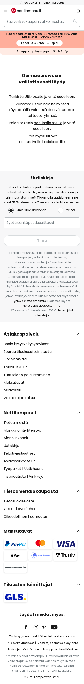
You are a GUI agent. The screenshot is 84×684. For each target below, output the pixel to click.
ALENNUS (39, 43)
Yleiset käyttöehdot (21, 508)
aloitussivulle (30, 141)
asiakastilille (54, 141)
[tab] (42, 366)
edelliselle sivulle (48, 122)
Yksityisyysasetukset (23, 636)
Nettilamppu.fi (21, 413)
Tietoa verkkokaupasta (31, 491)
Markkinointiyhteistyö (22, 430)
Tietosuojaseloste (19, 501)
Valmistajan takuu (19, 397)
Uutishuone (34, 468)
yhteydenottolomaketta (30, 301)
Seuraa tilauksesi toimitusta (28, 351)
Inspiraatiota (15, 476)
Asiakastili (12, 390)
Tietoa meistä (16, 422)
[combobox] (42, 21)
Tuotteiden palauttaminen (27, 374)
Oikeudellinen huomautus (26, 516)
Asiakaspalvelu (22, 334)
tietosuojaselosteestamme (41, 305)
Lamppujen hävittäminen (60, 649)
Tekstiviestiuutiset (19, 453)
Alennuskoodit (16, 437)
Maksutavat (14, 382)
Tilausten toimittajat (28, 584)
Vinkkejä (36, 476)
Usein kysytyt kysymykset (26, 343)
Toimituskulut (15, 367)
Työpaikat (12, 468)
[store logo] (28, 10)
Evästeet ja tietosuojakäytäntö (57, 643)
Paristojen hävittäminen (24, 649)
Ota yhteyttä (15, 359)
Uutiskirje (11, 445)
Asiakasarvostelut (19, 461)
